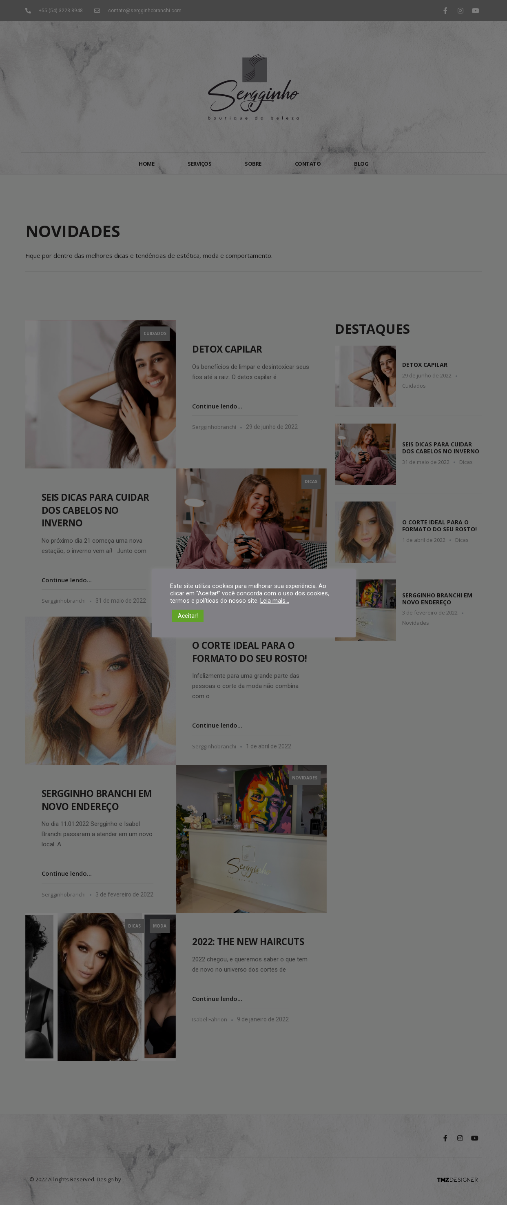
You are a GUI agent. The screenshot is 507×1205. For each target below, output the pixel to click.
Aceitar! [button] (188, 615)
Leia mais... (274, 600)
